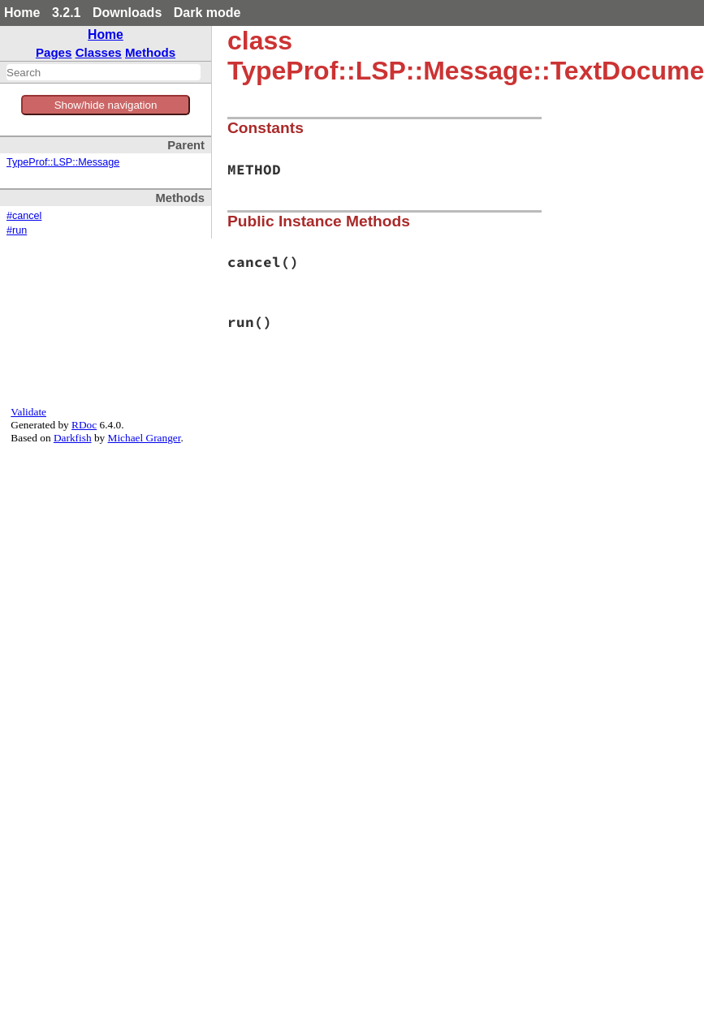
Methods (150, 52)
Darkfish (73, 438)
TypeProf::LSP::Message (62, 162)
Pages (54, 52)
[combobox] (103, 72)
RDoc (84, 425)
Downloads (127, 12)
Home (22, 12)
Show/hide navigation (106, 105)
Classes (99, 52)
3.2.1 (66, 12)
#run (16, 230)
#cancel (23, 215)
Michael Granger (144, 438)
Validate (28, 412)
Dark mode (207, 12)
